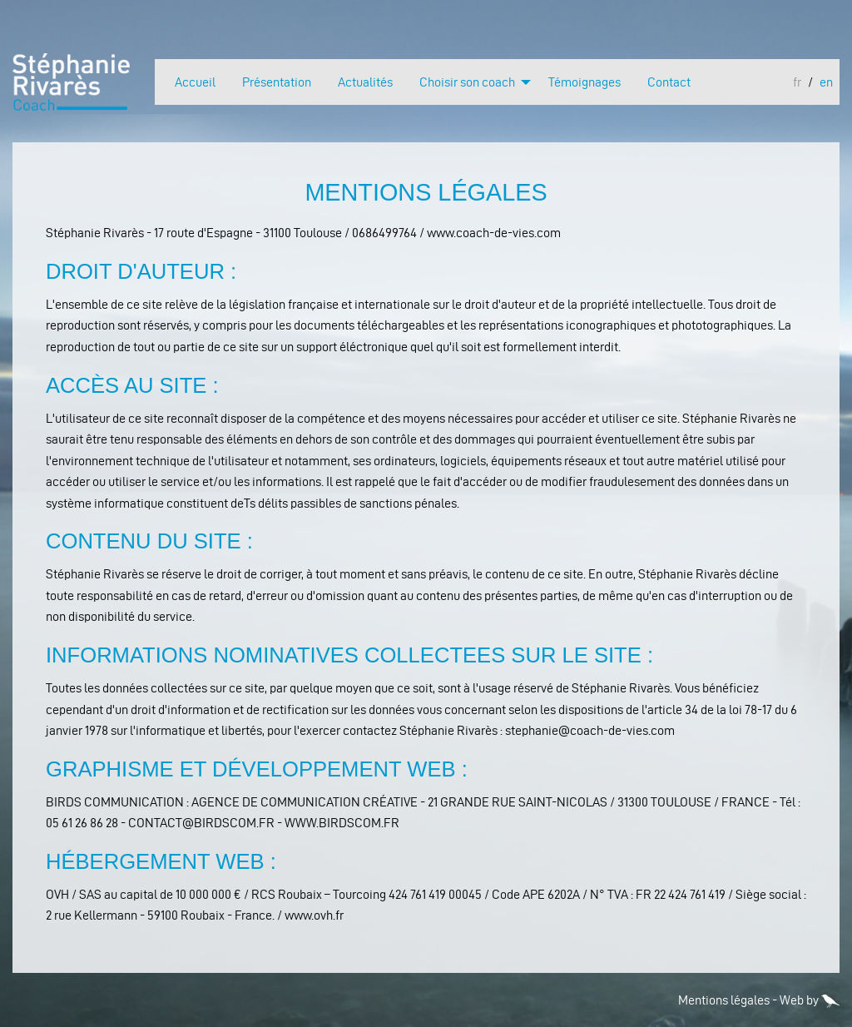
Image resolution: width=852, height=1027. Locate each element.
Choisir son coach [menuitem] (467, 82)
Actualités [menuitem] (365, 82)
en (826, 82)
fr (797, 82)
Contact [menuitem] (669, 82)
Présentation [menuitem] (276, 82)
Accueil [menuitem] (195, 82)
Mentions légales (724, 1000)
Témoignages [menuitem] (584, 82)
